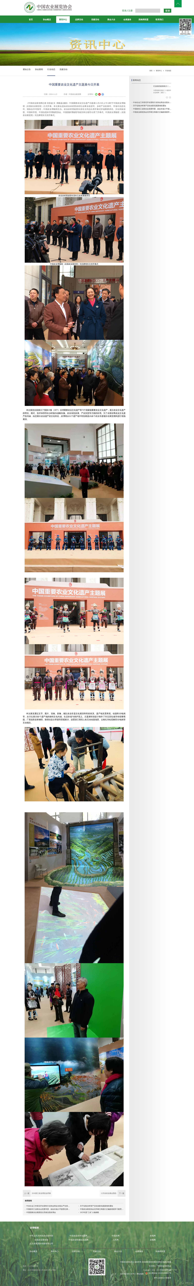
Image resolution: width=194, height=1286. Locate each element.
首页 (31, 19)
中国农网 (116, 1236)
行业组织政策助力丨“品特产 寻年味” (162, 86)
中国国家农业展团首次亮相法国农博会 (41, 1212)
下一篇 (112, 1193)
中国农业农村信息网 (78, 1236)
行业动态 (168, 71)
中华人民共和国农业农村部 (41, 1236)
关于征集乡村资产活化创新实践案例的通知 (96, 1206)
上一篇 (37, 1193)
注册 (130, 10)
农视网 (153, 1240)
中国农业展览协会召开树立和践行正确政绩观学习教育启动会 (101, 1209)
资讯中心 (159, 71)
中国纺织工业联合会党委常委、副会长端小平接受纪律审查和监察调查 (48, 1209)
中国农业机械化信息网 (78, 1240)
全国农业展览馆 (41, 1240)
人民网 (116, 1240)
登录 (124, 10)
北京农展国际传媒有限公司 (41, 1243)
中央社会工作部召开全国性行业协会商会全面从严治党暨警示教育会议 (48, 1206)
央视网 (153, 1236)
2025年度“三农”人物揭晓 (89, 1212)
